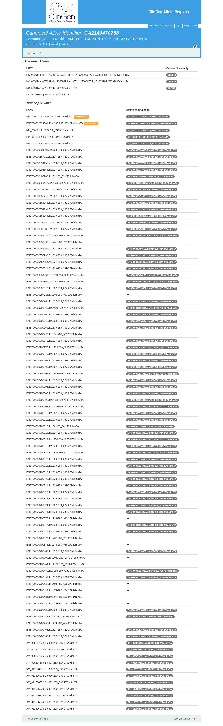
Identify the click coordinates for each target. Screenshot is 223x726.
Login (178, 25)
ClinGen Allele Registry (169, 11)
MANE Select (81, 116)
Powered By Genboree (183, 724)
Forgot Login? (190, 25)
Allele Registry (155, 25)
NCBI (64, 44)
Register (169, 25)
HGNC (53, 44)
